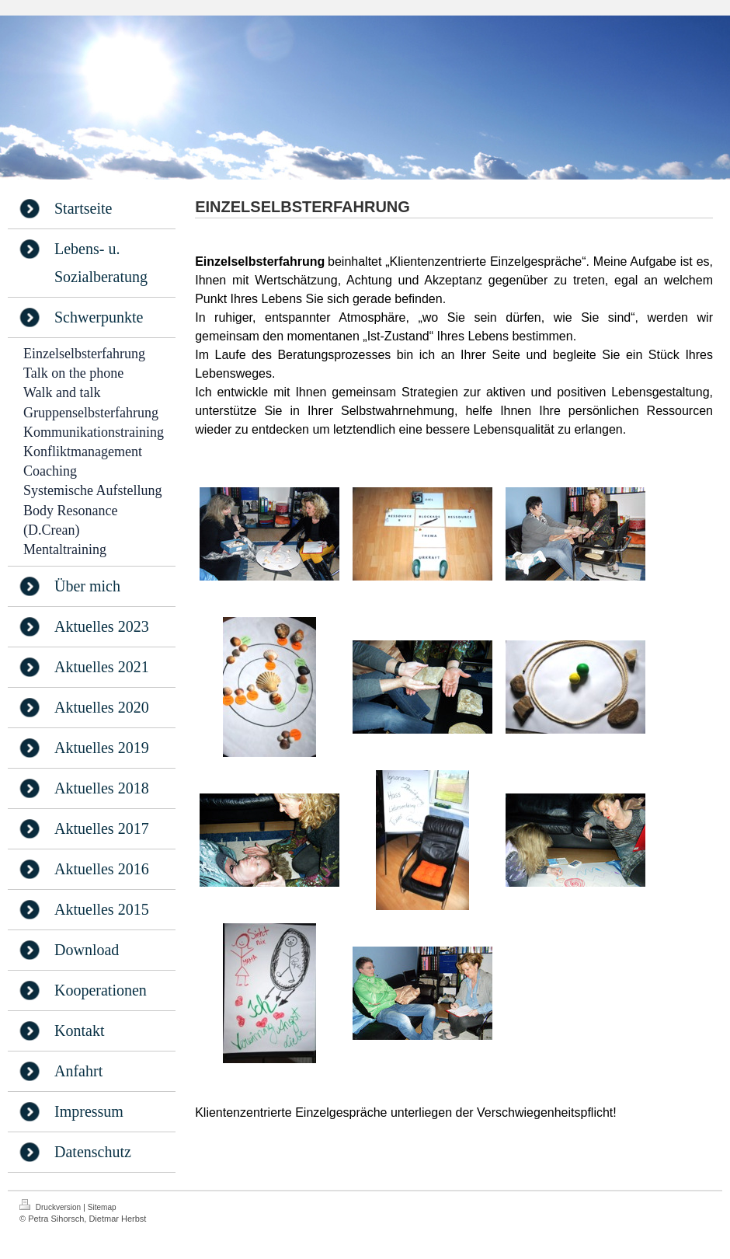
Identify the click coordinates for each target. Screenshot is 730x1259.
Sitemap (102, 1207)
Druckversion (51, 1205)
